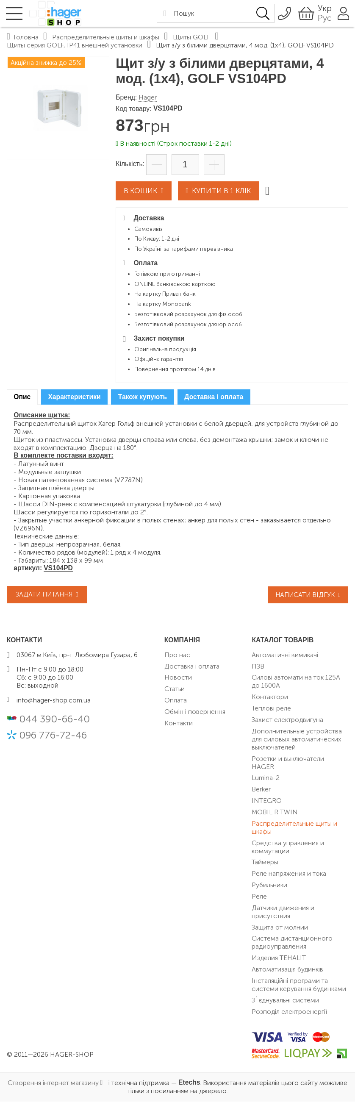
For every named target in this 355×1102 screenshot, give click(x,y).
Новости (178, 678)
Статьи (174, 690)
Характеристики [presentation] (74, 397)
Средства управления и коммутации (288, 847)
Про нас (177, 655)
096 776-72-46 (53, 735)
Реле (259, 897)
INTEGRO (267, 801)
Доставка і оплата (191, 667)
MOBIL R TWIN (275, 812)
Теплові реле (271, 709)
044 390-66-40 (54, 719)
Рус (320, 18)
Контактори (270, 698)
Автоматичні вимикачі (285, 655)
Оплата (175, 701)
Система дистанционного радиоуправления (292, 943)
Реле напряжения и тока (289, 874)
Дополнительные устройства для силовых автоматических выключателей (297, 739)
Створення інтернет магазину (53, 1084)
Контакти (178, 723)
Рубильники (269, 885)
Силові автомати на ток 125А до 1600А (296, 682)
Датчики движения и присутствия (283, 912)
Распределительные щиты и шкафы (294, 828)
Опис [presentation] (22, 397)
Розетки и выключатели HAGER (288, 763)
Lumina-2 (266, 778)
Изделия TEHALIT (279, 958)
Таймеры (265, 863)
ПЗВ (258, 667)
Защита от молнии (280, 928)
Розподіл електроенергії (289, 1012)
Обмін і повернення (194, 712)
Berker (261, 790)
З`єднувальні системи (285, 1001)
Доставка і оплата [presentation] (213, 397)
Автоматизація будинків (287, 970)
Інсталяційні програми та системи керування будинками (299, 985)
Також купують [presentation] (142, 397)
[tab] (22, 397)
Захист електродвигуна (287, 720)
